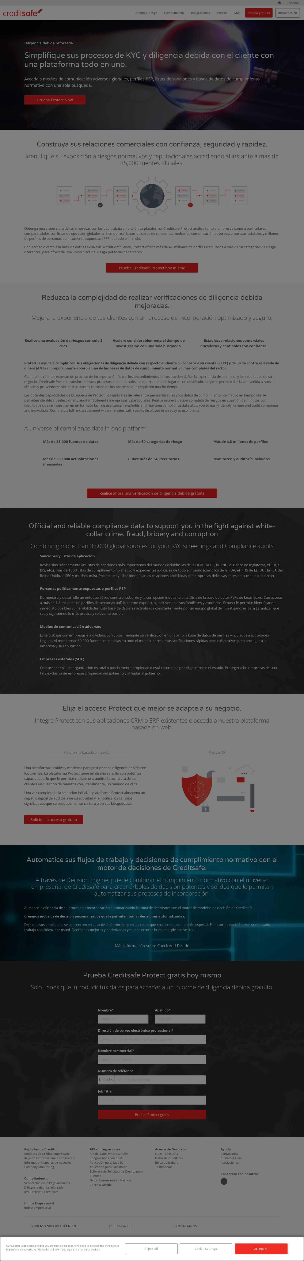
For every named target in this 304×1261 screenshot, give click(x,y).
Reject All (151, 1249)
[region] (152, 1249)
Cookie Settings (206, 1249)
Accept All (261, 1249)
